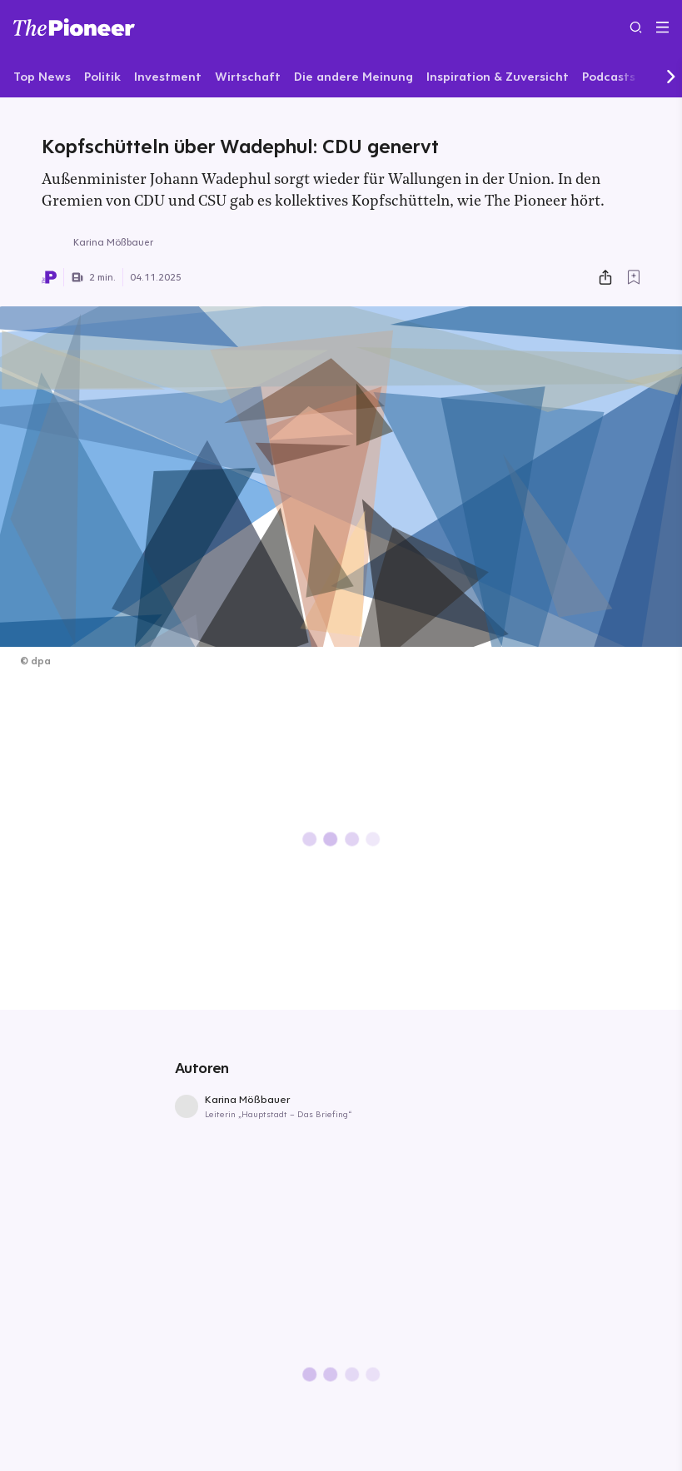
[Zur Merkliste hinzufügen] (633, 277)
